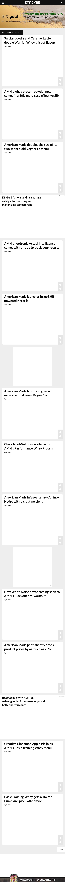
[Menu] (3, 3)
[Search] (62, 3)
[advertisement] (32, 16)
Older (61, 849)
